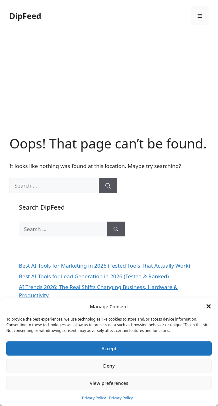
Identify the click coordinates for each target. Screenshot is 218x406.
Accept (108, 348)
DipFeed (25, 15)
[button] (208, 306)
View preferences (109, 383)
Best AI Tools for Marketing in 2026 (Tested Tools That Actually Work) (104, 265)
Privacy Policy (94, 398)
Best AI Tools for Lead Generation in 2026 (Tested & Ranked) (94, 276)
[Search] (108, 185)
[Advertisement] (109, 88)
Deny (109, 365)
